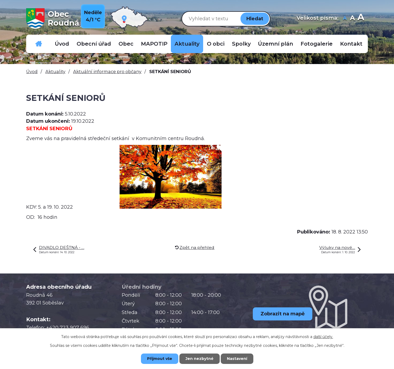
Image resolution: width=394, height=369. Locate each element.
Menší (344, 18)
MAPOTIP (154, 44)
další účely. (323, 336)
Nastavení (237, 358)
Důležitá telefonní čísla (38, 44)
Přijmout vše (159, 358)
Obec (126, 44)
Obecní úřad (94, 44)
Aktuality (187, 44)
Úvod (62, 44)
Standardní (352, 18)
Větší (360, 18)
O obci (215, 44)
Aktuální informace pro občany (107, 71)
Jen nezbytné (200, 358)
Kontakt (351, 44)
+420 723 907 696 (67, 328)
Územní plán (275, 44)
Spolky (241, 44)
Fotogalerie (317, 44)
